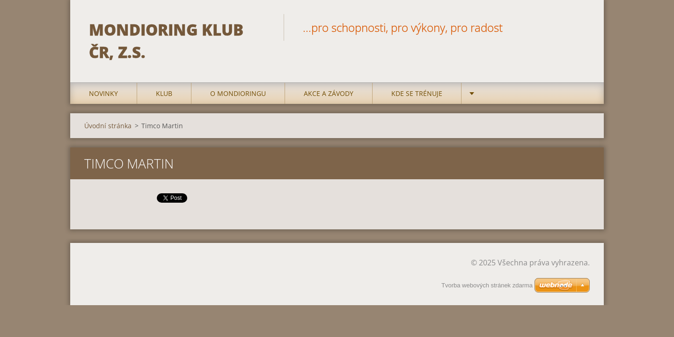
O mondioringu (238, 93)
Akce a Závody (328, 93)
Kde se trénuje (416, 93)
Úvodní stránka (108, 125)
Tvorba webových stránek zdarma (487, 285)
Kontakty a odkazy (514, 93)
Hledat (579, 27)
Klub (164, 93)
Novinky (103, 93)
